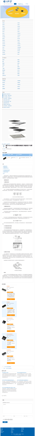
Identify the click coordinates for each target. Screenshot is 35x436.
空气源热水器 (12, 429)
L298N (18, 52)
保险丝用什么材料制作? (7, 107)
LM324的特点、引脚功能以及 (7, 98)
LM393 (19, 24)
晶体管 (18, 63)
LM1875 (19, 28)
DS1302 (19, 50)
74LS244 (3, 36)
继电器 (18, 73)
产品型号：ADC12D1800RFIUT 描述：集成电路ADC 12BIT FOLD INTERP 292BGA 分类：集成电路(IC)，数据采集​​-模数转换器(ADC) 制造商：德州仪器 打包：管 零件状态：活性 (11, 342)
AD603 (19, 40)
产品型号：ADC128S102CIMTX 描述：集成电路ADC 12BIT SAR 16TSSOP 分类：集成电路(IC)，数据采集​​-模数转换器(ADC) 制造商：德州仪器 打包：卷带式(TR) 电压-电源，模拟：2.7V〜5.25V (11, 326)
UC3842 (3, 52)
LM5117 (19, 86)
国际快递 (22, 431)
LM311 (19, 29)
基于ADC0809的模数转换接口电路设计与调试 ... (9, 387)
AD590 (3, 38)
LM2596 (19, 26)
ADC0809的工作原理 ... (5, 372)
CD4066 (19, 82)
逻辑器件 (19, 68)
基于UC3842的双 (9, 368)
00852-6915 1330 (20, 4)
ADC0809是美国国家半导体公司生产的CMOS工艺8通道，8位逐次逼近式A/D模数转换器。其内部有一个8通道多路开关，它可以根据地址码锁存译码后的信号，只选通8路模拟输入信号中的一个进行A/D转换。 (11, 310)
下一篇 (4, 368)
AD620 (19, 36)
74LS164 (3, 43)
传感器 (22, 430)
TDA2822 (3, 45)
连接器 (1, 430)
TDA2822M (19, 47)
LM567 (19, 31)
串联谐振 (2, 429)
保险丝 (18, 66)
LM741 (3, 31)
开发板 (18, 75)
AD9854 (3, 40)
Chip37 (4, 148)
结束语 (4, 173)
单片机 (18, 70)
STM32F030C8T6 (17, 125)
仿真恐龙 (2, 428)
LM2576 (3, 29)
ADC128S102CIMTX (10, 318)
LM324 (3, 24)
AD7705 (19, 38)
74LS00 (3, 84)
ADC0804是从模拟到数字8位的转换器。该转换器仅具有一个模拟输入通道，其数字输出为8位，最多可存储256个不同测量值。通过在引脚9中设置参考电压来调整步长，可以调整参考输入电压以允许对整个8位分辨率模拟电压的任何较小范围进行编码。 (11, 295)
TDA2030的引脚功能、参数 (7, 101)
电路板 (3, 73)
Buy (10, 292)
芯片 (3, 66)
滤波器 (18, 61)
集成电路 (3, 70)
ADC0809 (8, 302)
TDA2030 (19, 43)
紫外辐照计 (12, 428)
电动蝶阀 (12, 432)
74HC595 (19, 33)
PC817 (18, 54)
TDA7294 (19, 45)
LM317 (3, 33)
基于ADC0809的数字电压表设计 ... (22, 372)
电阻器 (18, 59)
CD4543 (3, 82)
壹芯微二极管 (2, 431)
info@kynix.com (20, 3)
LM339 (3, 26)
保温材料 (2, 432)
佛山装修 (12, 431)
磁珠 (3, 61)
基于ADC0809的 (8, 366)
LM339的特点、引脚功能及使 (7, 105)
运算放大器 (4, 75)
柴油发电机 (22, 428)
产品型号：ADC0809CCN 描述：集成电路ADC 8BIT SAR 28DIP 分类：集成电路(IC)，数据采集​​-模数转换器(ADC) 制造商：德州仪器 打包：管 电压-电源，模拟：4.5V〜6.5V (11, 358)
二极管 (3, 68)
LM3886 (3, 28)
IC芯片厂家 (22, 429)
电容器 (3, 59)
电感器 (3, 63)
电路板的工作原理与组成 (7, 104)
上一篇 (5, 366)
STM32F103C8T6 (17, 132)
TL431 (3, 47)
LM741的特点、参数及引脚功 (7, 95)
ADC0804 (8, 286)
